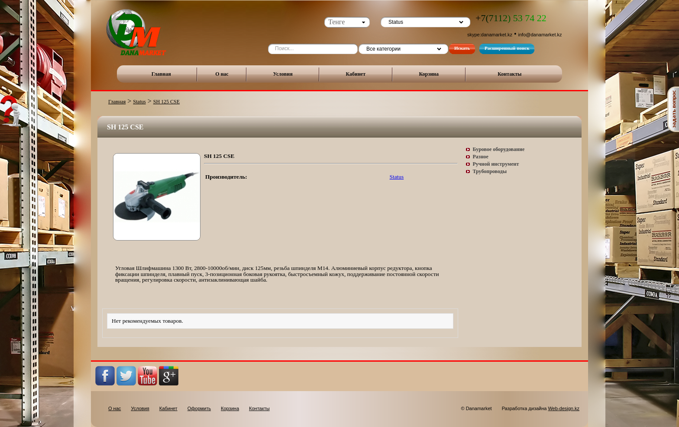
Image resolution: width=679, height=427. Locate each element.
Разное (480, 157)
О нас (222, 74)
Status (139, 102)
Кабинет (355, 74)
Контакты (509, 74)
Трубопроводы (490, 171)
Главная (161, 74)
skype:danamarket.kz (489, 34)
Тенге (336, 22)
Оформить (199, 408)
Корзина (429, 74)
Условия (283, 74)
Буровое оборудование (499, 149)
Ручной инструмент (496, 164)
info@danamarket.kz (540, 34)
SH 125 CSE (166, 102)
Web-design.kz (563, 408)
